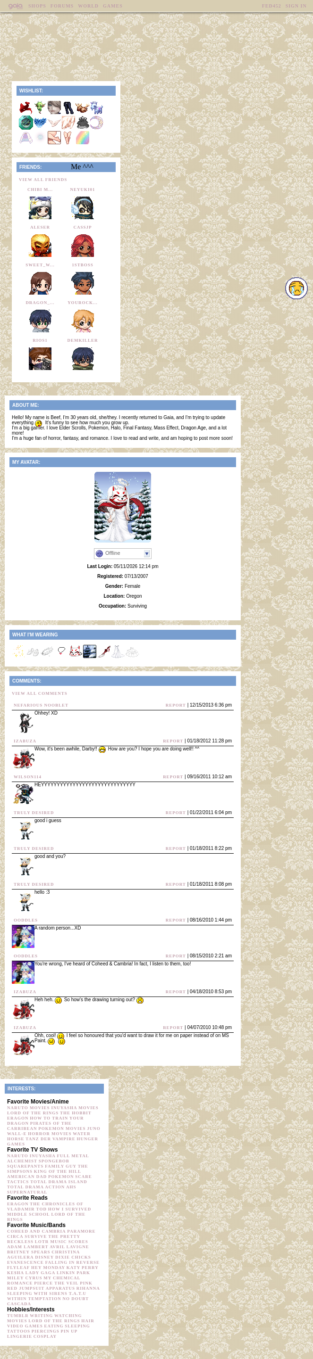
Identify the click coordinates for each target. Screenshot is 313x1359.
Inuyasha (43, 1155)
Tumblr (18, 1315)
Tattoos (18, 1331)
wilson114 (28, 776)
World (88, 5)
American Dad (27, 1176)
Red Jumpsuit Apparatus (41, 1288)
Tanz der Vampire (50, 1139)
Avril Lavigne (69, 1246)
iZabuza (25, 741)
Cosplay (45, 1336)
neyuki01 (82, 189)
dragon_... (39, 302)
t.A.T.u (77, 1293)
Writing (41, 1315)
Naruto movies (28, 1107)
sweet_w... (39, 265)
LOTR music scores (61, 1241)
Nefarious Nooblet (41, 705)
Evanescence (25, 1262)
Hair (87, 1320)
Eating (54, 1326)
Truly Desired (34, 812)
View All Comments (40, 693)
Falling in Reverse (72, 1262)
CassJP (82, 227)
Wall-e (17, 1133)
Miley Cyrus (24, 1278)
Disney (44, 1257)
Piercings (45, 1331)
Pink (86, 1283)
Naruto (17, 1155)
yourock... (83, 302)
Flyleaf (18, 1267)
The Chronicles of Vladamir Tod (45, 1206)
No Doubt (76, 1298)
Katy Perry (83, 1267)
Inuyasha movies (74, 1107)
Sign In (296, 5)
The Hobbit (76, 1113)
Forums (62, 5)
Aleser (40, 227)
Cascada (19, 1303)
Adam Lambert (27, 1246)
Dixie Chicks (73, 1257)
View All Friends (43, 179)
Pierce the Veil (56, 1283)
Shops (37, 5)
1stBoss (82, 265)
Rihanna (88, 1288)
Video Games (25, 1326)
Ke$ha (15, 1272)
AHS (71, 1187)
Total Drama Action (36, 1187)
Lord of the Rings (33, 1113)
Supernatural (27, 1192)
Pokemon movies (61, 1128)
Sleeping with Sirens (37, 1293)
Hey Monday (48, 1267)
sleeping (77, 1326)
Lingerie (19, 1336)
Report (176, 705)
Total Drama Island (58, 1181)
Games (113, 5)
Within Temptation (34, 1298)
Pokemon (61, 1176)
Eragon (18, 1118)
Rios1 (40, 340)
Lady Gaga (40, 1272)
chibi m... (40, 189)
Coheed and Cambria (36, 1231)
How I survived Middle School (49, 1212)
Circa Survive (27, 1236)
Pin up (69, 1331)
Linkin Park (73, 1272)
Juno (94, 1128)
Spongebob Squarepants (38, 1164)
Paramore (81, 1231)
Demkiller (82, 340)
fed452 (271, 5)
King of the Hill (57, 1171)
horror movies (49, 1133)
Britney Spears (28, 1252)
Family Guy (60, 1166)
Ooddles (26, 920)
